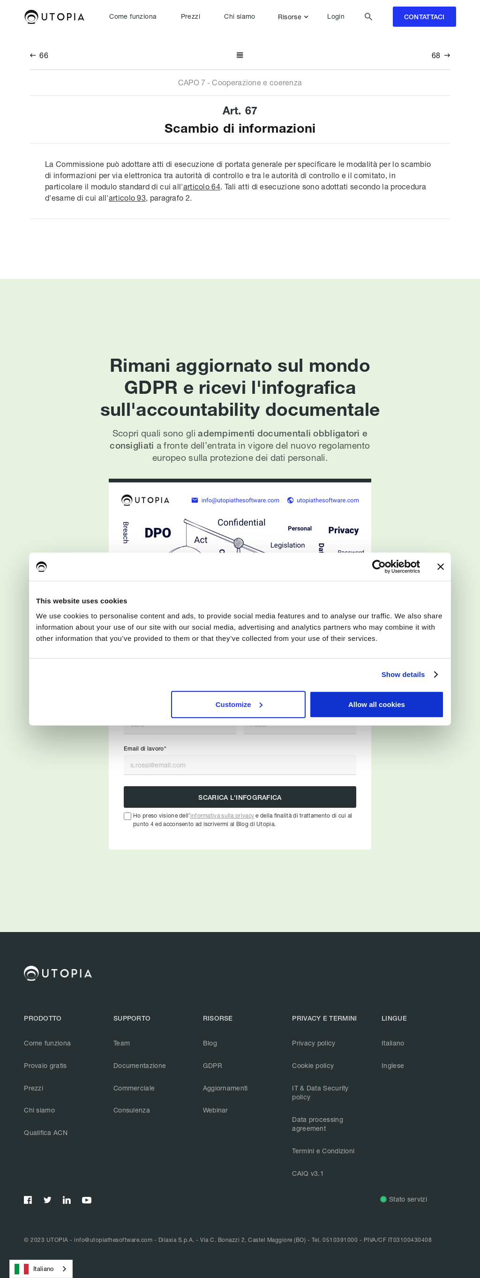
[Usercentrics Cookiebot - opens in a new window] (379, 567)
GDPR (212, 1065)
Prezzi (190, 16)
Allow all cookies (376, 704)
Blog (210, 1043)
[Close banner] (440, 567)
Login (336, 16)
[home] (54, 16)
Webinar (215, 1110)
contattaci (424, 17)
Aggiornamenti (225, 1088)
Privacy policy (313, 1043)
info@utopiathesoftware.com (113, 1239)
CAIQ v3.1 (308, 1173)
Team (121, 1043)
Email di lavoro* (145, 748)
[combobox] (41, 1269)
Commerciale (134, 1088)
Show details (403, 674)
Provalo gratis (45, 1065)
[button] (295, 17)
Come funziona (133, 16)
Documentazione (139, 1065)
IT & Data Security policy (320, 1092)
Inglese (393, 1065)
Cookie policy (313, 1065)
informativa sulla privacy (222, 815)
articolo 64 (201, 186)
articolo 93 (127, 197)
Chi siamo (239, 16)
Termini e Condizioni (323, 1151)
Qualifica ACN (46, 1132)
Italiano (393, 1043)
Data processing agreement (317, 1124)
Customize (239, 704)
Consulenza (131, 1110)
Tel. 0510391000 (335, 1239)
